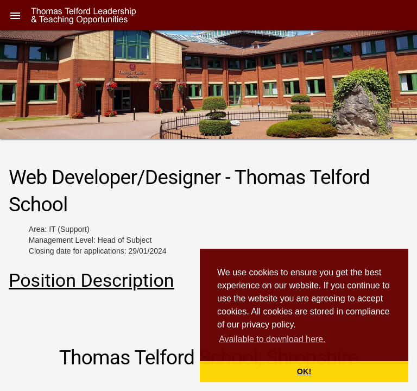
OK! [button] (304, 371)
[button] (15, 15)
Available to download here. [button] (272, 339)
